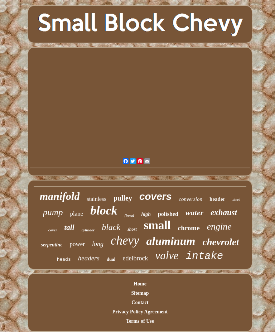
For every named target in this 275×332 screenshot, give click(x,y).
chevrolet (221, 242)
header (217, 199)
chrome (189, 228)
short (131, 229)
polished (168, 214)
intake (204, 256)
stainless (96, 199)
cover (52, 230)
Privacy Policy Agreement (140, 311)
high (145, 214)
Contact (139, 302)
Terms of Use (140, 321)
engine (219, 226)
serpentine (52, 244)
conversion (190, 199)
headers (89, 258)
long (97, 243)
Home (140, 284)
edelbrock (135, 258)
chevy (125, 240)
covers (155, 196)
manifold (60, 196)
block (103, 210)
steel (236, 199)
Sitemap (140, 293)
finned (129, 215)
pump (53, 212)
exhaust (224, 212)
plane (76, 213)
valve (166, 255)
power (77, 244)
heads (64, 259)
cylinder (88, 230)
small (157, 225)
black (111, 227)
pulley (123, 198)
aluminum (171, 241)
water (194, 212)
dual (111, 259)
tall (69, 227)
